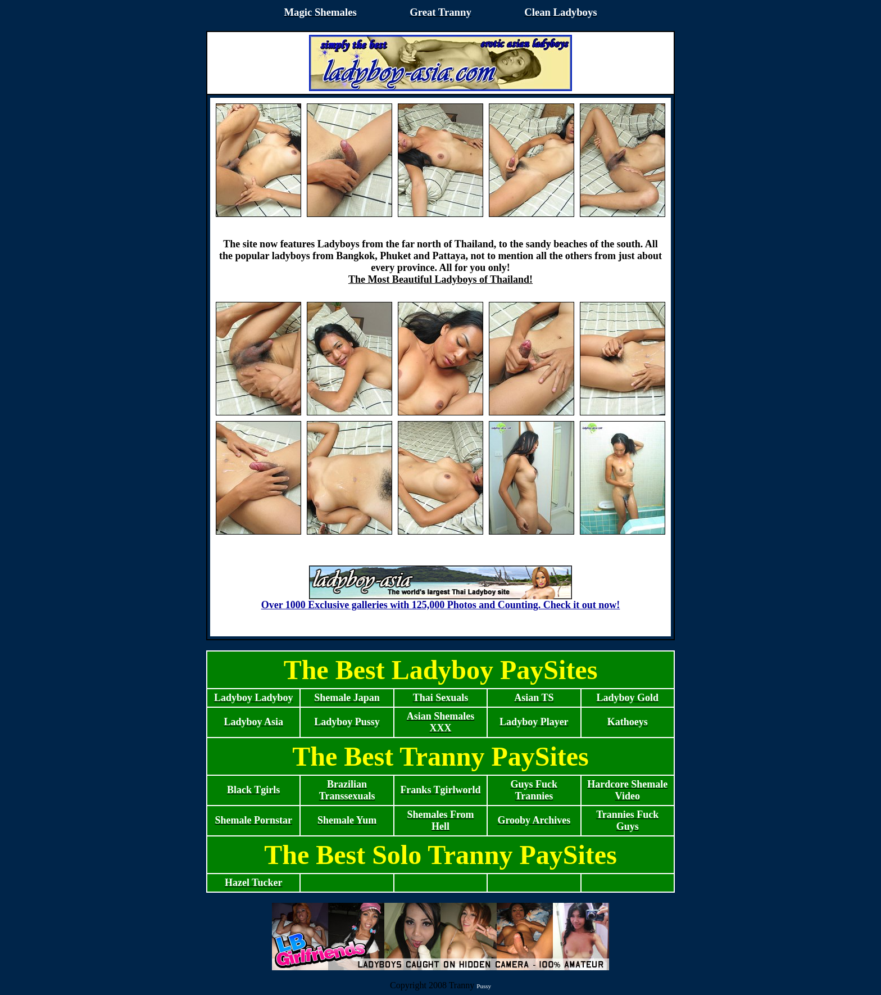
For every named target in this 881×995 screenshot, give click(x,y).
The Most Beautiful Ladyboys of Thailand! (440, 279)
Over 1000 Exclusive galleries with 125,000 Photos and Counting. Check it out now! (440, 600)
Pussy (483, 986)
